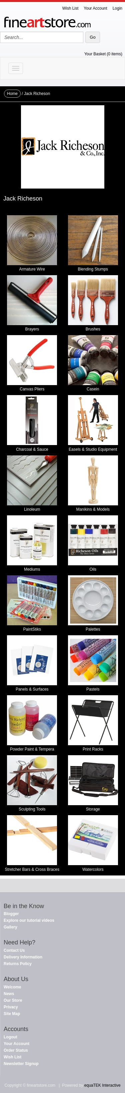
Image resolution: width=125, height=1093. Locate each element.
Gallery (10, 927)
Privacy (11, 1007)
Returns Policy (18, 963)
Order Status (16, 1050)
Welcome (12, 987)
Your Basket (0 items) (103, 54)
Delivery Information (23, 957)
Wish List (70, 8)
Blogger (11, 913)
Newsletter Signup (21, 1063)
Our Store (13, 1000)
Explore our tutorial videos (29, 920)
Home (12, 93)
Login (117, 8)
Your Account (95, 8)
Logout (10, 1037)
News (9, 993)
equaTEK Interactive (102, 1085)
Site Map (12, 1013)
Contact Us (14, 950)
